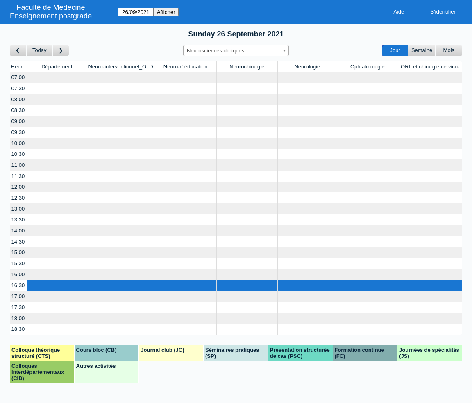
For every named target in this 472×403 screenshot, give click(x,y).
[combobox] (236, 50)
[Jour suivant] (61, 51)
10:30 (18, 154)
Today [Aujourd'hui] (39, 50)
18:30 (18, 329)
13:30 (18, 219)
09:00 (18, 121)
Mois (448, 50)
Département (56, 67)
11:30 (18, 176)
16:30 (18, 285)
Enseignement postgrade (51, 16)
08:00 (18, 99)
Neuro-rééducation (185, 67)
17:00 (18, 296)
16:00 (18, 274)
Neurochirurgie (246, 67)
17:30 (18, 307)
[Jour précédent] (18, 51)
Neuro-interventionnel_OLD (120, 67)
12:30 (18, 198)
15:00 (18, 252)
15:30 (18, 263)
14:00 (18, 231)
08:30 (18, 110)
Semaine (421, 50)
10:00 (18, 143)
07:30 (18, 88)
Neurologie (307, 67)
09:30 (18, 132)
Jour (395, 50)
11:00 (18, 165)
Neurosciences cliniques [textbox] (215, 51)
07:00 (18, 77)
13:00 (18, 209)
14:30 (18, 242)
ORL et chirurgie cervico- (430, 67)
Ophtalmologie (367, 67)
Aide (398, 12)
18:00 (18, 318)
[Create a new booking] (57, 77)
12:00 (18, 187)
